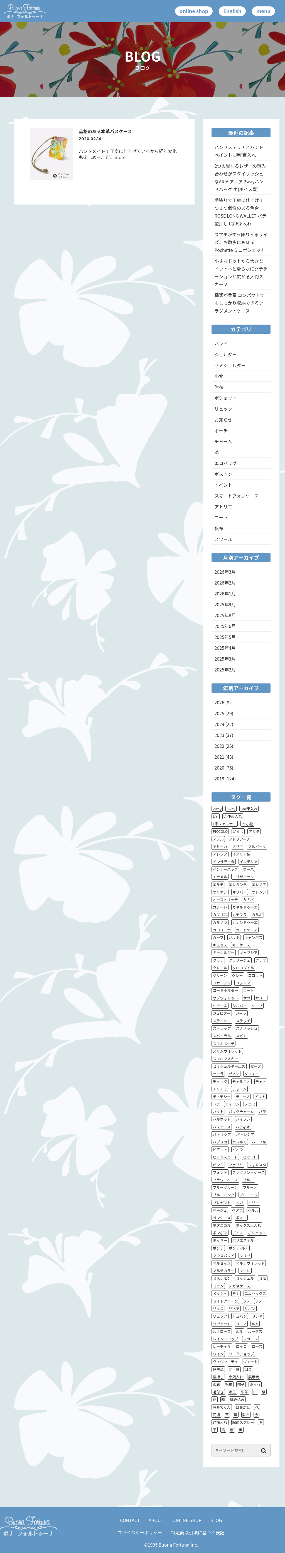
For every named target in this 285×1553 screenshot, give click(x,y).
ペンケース (221, 1217)
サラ (246, 998)
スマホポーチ (223, 1043)
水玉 (232, 1391)
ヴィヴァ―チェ (225, 1361)
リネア (234, 1308)
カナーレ (220, 907)
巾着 (216, 1384)
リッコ (218, 1308)
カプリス (220, 914)
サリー (260, 998)
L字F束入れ (232, 816)
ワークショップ (241, 1354)
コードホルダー (225, 990)
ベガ (239, 1202)
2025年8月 (224, 615)
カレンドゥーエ (245, 922)
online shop (194, 10)
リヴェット (222, 1323)
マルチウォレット (250, 1263)
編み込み (237, 1399)
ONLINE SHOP (187, 1520)
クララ (218, 960)
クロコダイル (243, 967)
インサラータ (223, 861)
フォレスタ (257, 1164)
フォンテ (220, 1172)
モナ (236, 1293)
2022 (219, 746)
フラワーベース (225, 1179)
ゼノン (234, 1073)
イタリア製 (241, 854)
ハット (218, 1111)
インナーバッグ (225, 869)
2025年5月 (224, 637)
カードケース (246, 930)
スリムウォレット (227, 1051)
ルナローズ (221, 1331)
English (232, 10)
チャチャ (220, 1089)
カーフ (218, 937)
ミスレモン (222, 1278)
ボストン (223, 474)
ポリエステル (243, 1240)
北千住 (234, 1369)
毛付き (218, 1391)
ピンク (218, 1164)
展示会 (253, 1376)
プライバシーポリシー (140, 1532)
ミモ (262, 1278)
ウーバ (248, 869)
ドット (260, 1096)
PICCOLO (220, 831)
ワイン (218, 1354)
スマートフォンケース (236, 495)
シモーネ (220, 1005)
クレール (220, 967)
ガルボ (234, 937)
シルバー (239, 1005)
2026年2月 (224, 582)
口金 (248, 1369)
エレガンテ (238, 884)
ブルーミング (223, 1194)
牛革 (244, 1391)
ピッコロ (250, 1157)
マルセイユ (222, 1263)
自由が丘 (243, 1407)
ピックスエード (225, 1157)
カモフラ (239, 914)
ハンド (221, 343)
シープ (257, 1005)
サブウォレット (225, 998)
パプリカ (220, 1142)
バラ (262, 1111)
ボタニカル (222, 1225)
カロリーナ (222, 930)
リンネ (257, 1316)
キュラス (220, 945)
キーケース (241, 945)
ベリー (253, 1202)
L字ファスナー (224, 823)
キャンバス (253, 937)
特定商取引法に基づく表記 (197, 1532)
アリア (237, 846)
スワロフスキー (225, 1058)
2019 (219, 778)
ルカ (255, 1323)
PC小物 (248, 823)
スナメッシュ (247, 1028)
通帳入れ (220, 1422)
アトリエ (223, 506)
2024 (219, 724)
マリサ (245, 1255)
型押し (218, 1376)
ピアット (220, 1149)
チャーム (223, 441)
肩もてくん (221, 1407)
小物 (218, 376)
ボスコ (241, 1217)
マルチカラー (223, 1270)
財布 (218, 387)
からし (238, 831)
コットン (242, 982)
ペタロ (237, 1210)
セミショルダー (229, 365)
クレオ (260, 960)
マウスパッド (223, 1255)
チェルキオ (241, 1081)
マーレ (245, 1270)
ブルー (248, 1179)
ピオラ (237, 1149)
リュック (223, 408)
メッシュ (220, 1293)
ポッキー (220, 1240)
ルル (239, 1331)
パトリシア (222, 1134)
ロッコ (241, 1346)
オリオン (220, 892)
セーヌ (255, 1066)
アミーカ (220, 846)
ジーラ (241, 1013)
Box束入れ (249, 808)
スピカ (241, 1035)
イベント (223, 484)
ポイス (237, 1232)
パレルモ (239, 1142)
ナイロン (232, 1104)
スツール (223, 539)
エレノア (259, 884)
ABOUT (156, 1520)
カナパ (248, 899)
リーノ (241, 1323)
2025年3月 (224, 658)
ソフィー (251, 1073)
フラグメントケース (248, 1172)
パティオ (243, 1127)
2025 (219, 713)
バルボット (222, 1119)
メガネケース (239, 1286)
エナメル (220, 876)
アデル (218, 839)
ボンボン (220, 1232)
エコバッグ (225, 463)
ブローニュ (249, 1194)
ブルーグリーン (225, 1187)
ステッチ (243, 1020)
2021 (219, 756)
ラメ (258, 1301)
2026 (219, 702)
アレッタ (220, 854)
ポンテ (218, 1248)
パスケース (221, 1127)
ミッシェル (245, 1278)
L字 (215, 816)
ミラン (218, 1286)
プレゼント (222, 1202)
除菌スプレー (243, 1422)
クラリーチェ (239, 960)
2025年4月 (224, 647)
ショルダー (225, 354)
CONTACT (130, 1520)
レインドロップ (225, 1339)
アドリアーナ (239, 839)
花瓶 (216, 1414)
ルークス (255, 1331)
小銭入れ (236, 1376)
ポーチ (221, 430)
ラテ (246, 1301)
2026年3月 (224, 571)
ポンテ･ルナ (239, 1248)
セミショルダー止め (229, 1066)
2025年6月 (224, 626)
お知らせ (223, 419)
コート (221, 517)
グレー (237, 975)
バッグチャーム (241, 1111)
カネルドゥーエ (245, 907)
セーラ (218, 1073)
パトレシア (245, 1134)
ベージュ (220, 1210)
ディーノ (243, 1096)
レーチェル (222, 1346)
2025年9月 (224, 604)
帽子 (241, 1384)
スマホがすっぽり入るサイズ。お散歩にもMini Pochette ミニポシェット (240, 242)
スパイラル (222, 1035)
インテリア (249, 861)
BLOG (216, 1520)
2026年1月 (224, 593)
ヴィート (250, 1361)
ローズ (257, 1346)
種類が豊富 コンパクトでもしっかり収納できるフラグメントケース (239, 303)
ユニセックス (255, 1293)
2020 (219, 767)
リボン (250, 1308)
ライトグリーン (225, 1301)
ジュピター (221, 1013)
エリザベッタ (243, 876)
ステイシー (222, 1020)
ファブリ (236, 1164)
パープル (259, 1142)
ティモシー (221, 1096)
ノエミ (250, 1104)
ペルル (253, 1210)
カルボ (257, 914)
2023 (219, 735)
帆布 (218, 528)
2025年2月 (224, 669)
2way (217, 808)
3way (231, 808)
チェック (220, 1081)
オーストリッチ (225, 899)
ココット (255, 975)
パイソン (243, 1119)
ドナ (216, 1104)
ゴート (248, 990)
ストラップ (222, 1028)
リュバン (239, 1316)
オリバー (239, 892)
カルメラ (220, 922)
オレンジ (259, 892)
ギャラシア (249, 952)
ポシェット (225, 398)
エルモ (218, 884)
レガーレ (250, 1339)
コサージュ (221, 982)
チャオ (260, 1081)
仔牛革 (218, 1369)
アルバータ (257, 846)
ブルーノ (250, 1187)
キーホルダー (223, 952)
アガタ (254, 831)
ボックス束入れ (248, 1225)
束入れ (255, 1384)
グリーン (220, 975)
